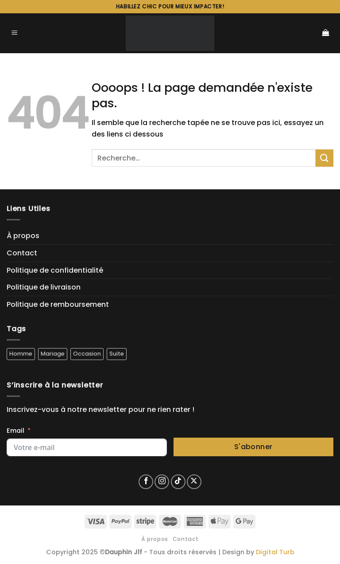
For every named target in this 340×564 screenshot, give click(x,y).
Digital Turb (275, 552)
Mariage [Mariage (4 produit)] (53, 353)
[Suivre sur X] (194, 481)
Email (15, 430)
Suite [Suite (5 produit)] (116, 353)
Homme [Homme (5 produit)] (20, 353)
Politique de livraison (44, 287)
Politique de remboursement (58, 304)
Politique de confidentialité (55, 270)
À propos (23, 236)
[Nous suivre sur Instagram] (162, 481)
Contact (22, 253)
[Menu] (15, 33)
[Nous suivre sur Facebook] (146, 481)
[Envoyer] (324, 158)
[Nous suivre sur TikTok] (178, 481)
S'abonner (253, 447)
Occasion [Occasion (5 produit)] (87, 353)
